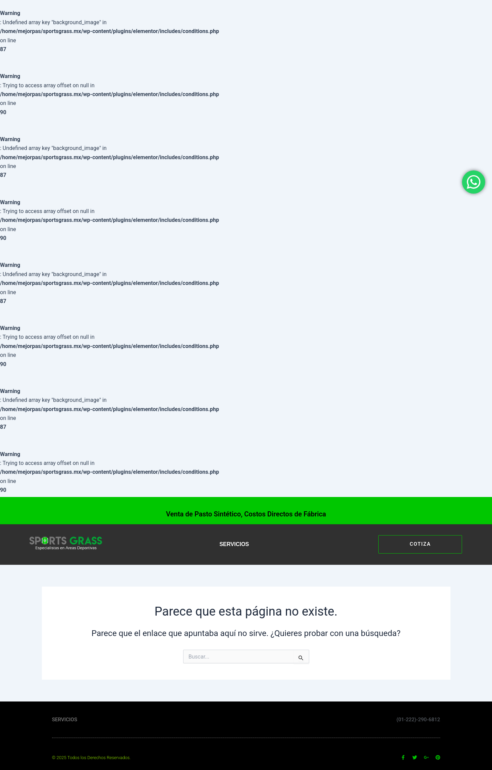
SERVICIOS (234, 544)
